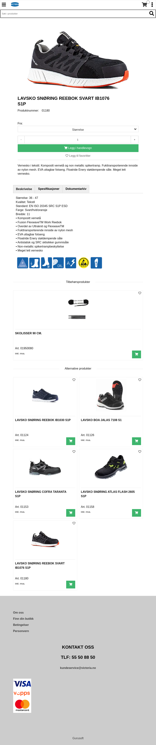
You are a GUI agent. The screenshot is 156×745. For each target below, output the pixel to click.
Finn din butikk (23, 618)
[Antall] (77, 139)
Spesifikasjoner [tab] (48, 188)
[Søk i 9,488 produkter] (74, 14)
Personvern (21, 631)
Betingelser (21, 624)
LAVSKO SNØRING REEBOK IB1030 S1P (43, 420)
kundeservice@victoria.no (78, 667)
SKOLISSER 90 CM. (28, 333)
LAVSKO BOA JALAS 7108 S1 (101, 420)
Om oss (18, 612)
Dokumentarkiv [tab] (76, 188)
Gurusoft (78, 738)
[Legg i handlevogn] (78, 148)
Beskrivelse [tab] (24, 189)
